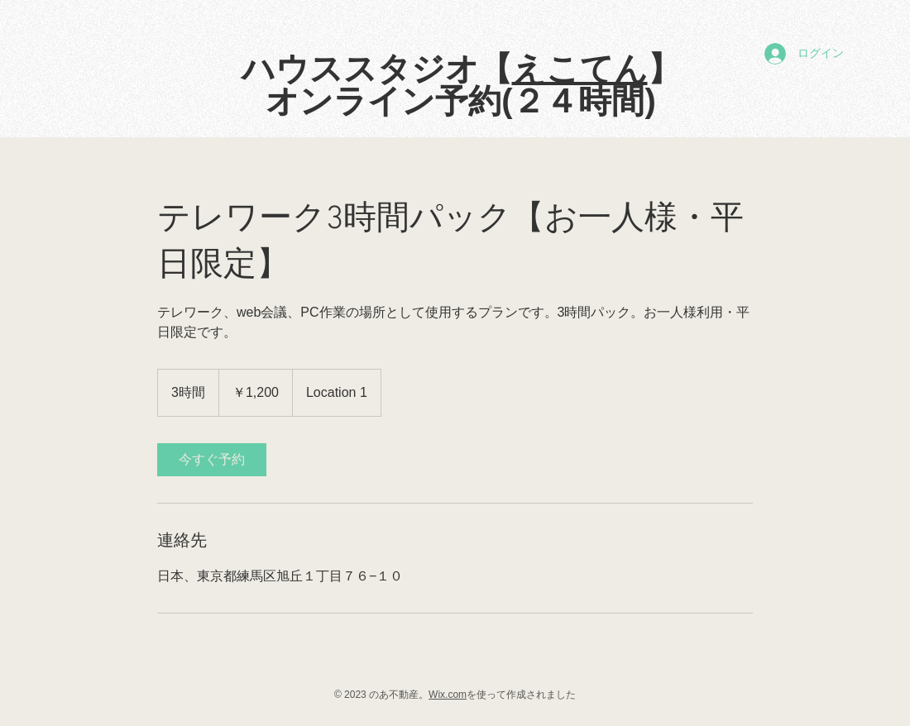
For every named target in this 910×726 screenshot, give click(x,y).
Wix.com (448, 694)
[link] (211, 459)
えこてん (580, 68)
